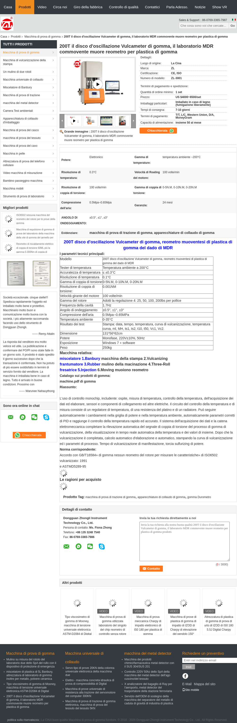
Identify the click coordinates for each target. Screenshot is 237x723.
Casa (8, 7)
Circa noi (60, 7)
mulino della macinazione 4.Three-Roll (136, 364)
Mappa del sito (204, 684)
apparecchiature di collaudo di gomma (162, 497)
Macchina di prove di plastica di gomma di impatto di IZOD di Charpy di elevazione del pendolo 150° (183, 625)
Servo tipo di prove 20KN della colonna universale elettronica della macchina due (89, 671)
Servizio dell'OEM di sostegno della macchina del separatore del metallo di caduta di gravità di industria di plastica (148, 700)
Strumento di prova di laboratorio (23, 196)
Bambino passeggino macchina (22, 180)
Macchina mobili (13, 188)
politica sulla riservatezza (23, 720)
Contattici (152, 7)
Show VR (219, 7)
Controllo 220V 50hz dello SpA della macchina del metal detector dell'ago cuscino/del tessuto (147, 675)
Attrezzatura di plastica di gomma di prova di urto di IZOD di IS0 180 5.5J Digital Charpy (218, 623)
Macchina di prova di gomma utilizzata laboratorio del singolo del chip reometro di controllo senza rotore (112, 625)
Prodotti (25, 7)
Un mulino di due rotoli (17, 71)
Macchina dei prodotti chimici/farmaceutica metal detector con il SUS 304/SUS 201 (149, 663)
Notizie (200, 7)
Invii (188, 667)
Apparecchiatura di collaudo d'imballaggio (20, 120)
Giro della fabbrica (88, 7)
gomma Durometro (199, 497)
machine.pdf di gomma (78, 381)
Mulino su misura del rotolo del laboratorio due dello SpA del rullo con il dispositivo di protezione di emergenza (31, 663)
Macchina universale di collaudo (23, 79)
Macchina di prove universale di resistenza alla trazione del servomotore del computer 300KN (90, 692)
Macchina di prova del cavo (20, 145)
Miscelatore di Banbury (17, 87)
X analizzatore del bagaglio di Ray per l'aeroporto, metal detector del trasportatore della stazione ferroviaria (148, 687)
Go (232, 25)
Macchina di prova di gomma (42, 36)
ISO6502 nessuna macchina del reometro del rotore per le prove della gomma (35, 219)
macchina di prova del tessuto (22, 138)
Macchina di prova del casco (21, 130)
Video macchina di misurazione (22, 173)
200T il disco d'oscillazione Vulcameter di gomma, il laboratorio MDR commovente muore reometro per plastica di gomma (98, 136)
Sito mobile (190, 690)
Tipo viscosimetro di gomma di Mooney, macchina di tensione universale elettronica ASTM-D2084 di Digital (77, 625)
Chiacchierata (160, 130)
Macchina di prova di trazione (21, 95)
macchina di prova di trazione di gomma (110, 497)
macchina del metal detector (20, 103)
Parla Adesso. (177, 7)
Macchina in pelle (14, 153)
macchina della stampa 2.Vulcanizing (134, 359)
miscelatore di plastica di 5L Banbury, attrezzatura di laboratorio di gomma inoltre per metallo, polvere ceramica (29, 675)
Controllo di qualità (123, 7)
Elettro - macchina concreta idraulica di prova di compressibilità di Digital (89, 682)
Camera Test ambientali (18, 110)
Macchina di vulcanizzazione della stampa (24, 62)
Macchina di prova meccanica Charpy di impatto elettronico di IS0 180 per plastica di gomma (148, 625)
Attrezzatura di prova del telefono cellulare (24, 163)
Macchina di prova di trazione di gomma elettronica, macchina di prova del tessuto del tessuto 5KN (90, 705)
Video (42, 7)
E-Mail (187, 684)
